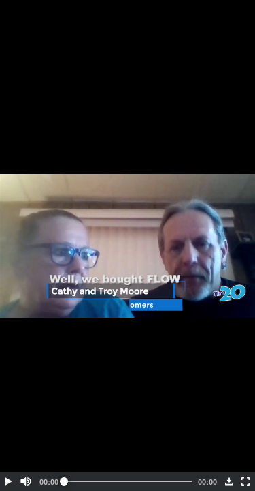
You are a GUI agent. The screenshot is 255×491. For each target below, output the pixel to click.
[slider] (128, 481)
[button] (8, 481)
